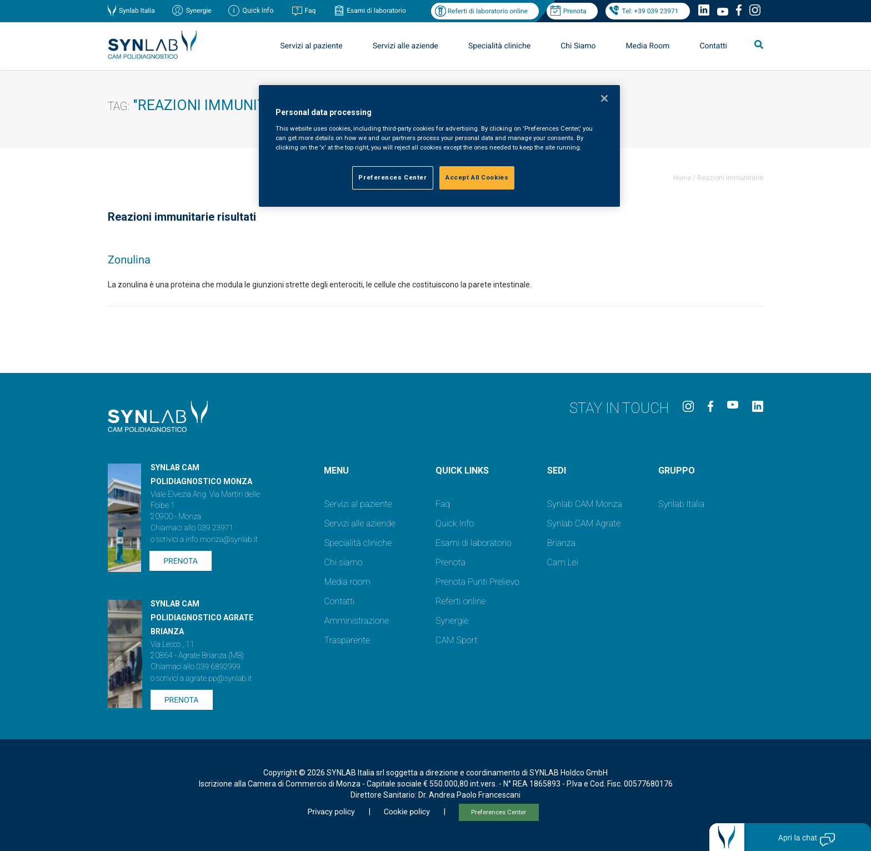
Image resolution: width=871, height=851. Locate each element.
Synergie (199, 10)
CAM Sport (456, 640)
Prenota (575, 11)
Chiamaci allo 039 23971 (192, 528)
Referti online (460, 601)
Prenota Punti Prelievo (477, 581)
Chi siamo (343, 562)
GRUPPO (676, 470)
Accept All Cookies (476, 177)
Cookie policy (407, 812)
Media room (347, 581)
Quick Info (455, 523)
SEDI (556, 470)
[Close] (604, 98)
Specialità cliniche (499, 46)
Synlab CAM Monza (584, 504)
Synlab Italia (137, 10)
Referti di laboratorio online (488, 11)
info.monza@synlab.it (222, 539)
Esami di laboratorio (376, 10)
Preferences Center (498, 812)
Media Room (647, 46)
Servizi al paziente (312, 46)
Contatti (713, 46)
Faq (310, 10)
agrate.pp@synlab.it (219, 678)
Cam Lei (563, 562)
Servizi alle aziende (405, 46)
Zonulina (129, 259)
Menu (336, 470)
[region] (439, 146)
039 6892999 (218, 667)
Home (682, 178)
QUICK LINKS (462, 470)
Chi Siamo (577, 46)
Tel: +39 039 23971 (650, 11)
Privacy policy (330, 812)
